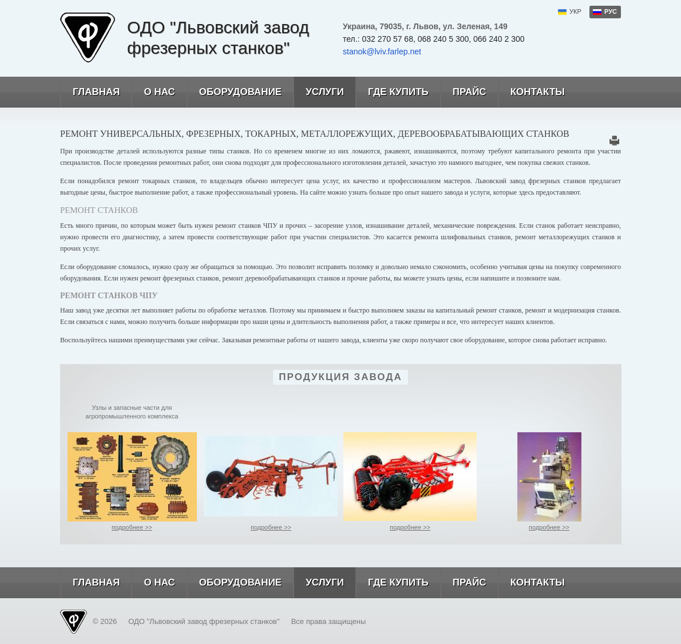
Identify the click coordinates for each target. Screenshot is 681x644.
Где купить (392, 92)
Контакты (531, 92)
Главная (90, 92)
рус (610, 11)
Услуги (318, 92)
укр (575, 11)
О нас (153, 92)
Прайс (463, 92)
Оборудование (234, 92)
